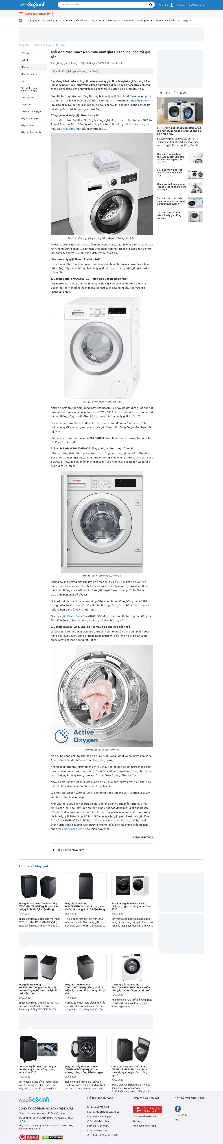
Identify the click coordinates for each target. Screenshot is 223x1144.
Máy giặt (60, 45)
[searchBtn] (151, 5)
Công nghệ (31, 20)
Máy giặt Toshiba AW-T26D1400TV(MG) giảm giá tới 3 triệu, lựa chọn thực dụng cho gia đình (86, 989)
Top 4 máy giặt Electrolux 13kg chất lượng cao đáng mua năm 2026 (131, 906)
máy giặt (110, 96)
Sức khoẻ (129, 20)
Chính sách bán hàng (98, 1121)
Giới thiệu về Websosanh (145, 1116)
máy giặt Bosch (139, 100)
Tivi (22, 81)
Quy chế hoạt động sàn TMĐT (102, 1135)
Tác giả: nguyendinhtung (64, 63)
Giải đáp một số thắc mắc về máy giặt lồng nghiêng (169, 215)
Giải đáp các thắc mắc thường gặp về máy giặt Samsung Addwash (171, 201)
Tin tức (36, 45)
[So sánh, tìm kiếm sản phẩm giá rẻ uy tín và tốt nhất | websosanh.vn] (32, 5)
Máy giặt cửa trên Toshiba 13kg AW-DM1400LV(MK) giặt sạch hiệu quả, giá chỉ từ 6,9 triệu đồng (39, 906)
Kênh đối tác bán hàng (144, 1126)
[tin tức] (20, 20)
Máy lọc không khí (30, 118)
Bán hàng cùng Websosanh (190, 5)
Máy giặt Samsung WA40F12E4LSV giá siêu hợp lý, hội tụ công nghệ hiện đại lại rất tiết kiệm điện (38, 989)
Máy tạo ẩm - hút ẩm (31, 132)
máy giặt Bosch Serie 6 (70, 616)
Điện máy (65, 20)
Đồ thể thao (82, 20)
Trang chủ (24, 45)
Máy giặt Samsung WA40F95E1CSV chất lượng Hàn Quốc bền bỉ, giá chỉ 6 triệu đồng (85, 906)
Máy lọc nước (28, 125)
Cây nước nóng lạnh (31, 111)
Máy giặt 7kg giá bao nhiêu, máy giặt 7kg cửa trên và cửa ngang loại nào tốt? (170, 158)
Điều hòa (25, 53)
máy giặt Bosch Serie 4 (72, 828)
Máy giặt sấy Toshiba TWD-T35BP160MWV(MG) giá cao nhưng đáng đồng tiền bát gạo (84, 1069)
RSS (177, 1119)
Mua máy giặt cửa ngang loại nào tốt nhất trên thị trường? (171, 187)
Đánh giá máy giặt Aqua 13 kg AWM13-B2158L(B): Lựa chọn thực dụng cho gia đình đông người (129, 1071)
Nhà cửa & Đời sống (166, 20)
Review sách (114, 20)
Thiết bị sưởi (27, 97)
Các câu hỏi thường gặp (99, 1116)
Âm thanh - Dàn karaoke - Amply (29, 89)
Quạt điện (26, 104)
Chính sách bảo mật (97, 1130)
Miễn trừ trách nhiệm (98, 1126)
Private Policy (181, 1115)
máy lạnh (68, 128)
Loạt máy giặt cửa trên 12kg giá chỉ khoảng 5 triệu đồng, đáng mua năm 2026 (38, 1069)
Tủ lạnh (24, 60)
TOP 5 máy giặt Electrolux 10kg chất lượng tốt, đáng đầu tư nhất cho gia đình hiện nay (179, 130)
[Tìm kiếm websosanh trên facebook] (178, 1109)
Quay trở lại (71, 850)
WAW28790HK (62, 631)
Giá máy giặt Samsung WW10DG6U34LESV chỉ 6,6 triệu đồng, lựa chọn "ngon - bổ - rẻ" (131, 987)
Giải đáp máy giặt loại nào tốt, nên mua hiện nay (169, 172)
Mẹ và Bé (96, 20)
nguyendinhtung (143, 836)
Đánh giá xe (143, 20)
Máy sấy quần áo (29, 74)
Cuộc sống (48, 20)
